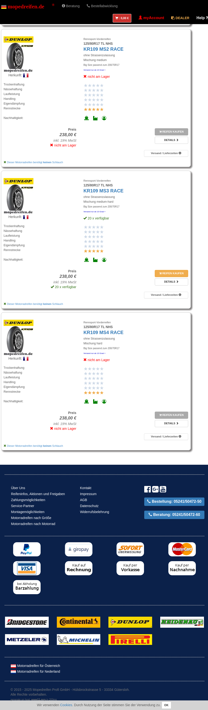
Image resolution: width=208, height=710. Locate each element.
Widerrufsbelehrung (94, 512)
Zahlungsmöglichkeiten (28, 500)
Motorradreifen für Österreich (35, 666)
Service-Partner (22, 506)
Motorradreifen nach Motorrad (33, 524)
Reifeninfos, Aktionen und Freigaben (38, 494)
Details (171, 140)
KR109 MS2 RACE (103, 49)
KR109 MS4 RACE (103, 332)
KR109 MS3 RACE (103, 190)
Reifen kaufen (171, 131)
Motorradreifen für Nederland (35, 671)
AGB (83, 500)
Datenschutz (89, 506)
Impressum (88, 494)
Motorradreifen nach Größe (31, 518)
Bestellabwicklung (102, 6)
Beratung (71, 6)
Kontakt (85, 488)
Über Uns (18, 488)
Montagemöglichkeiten (27, 512)
